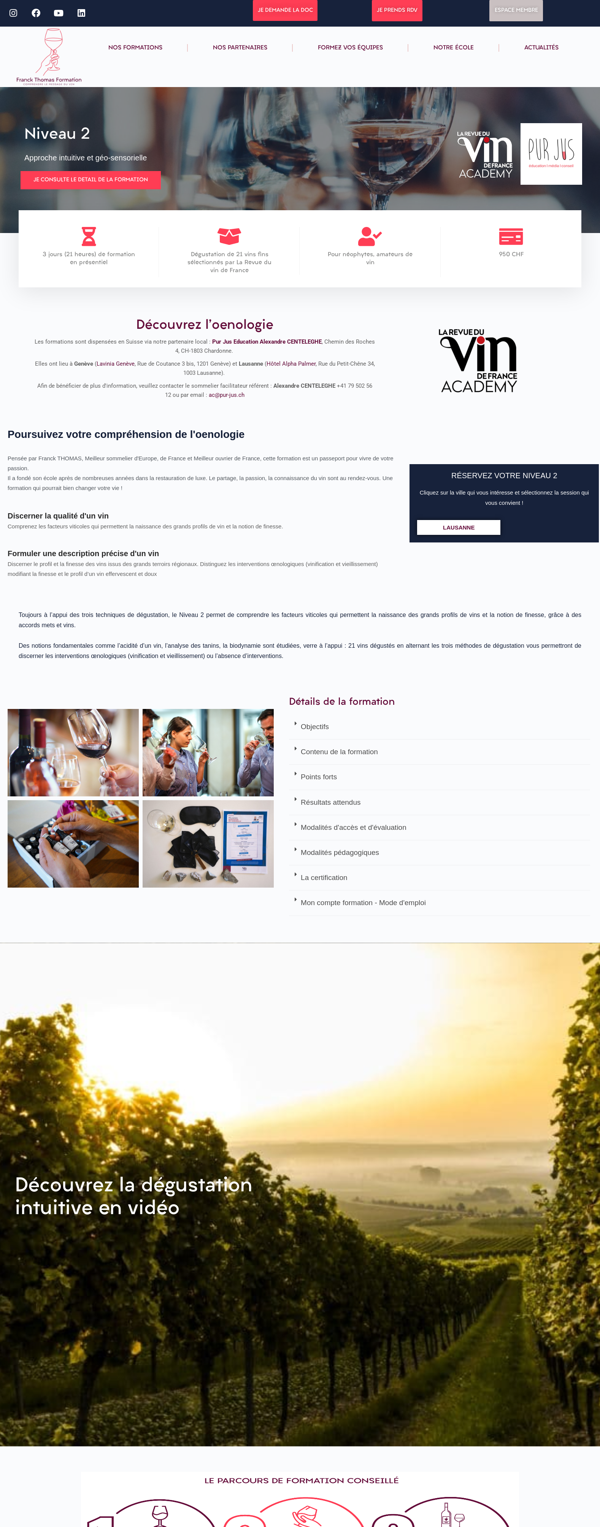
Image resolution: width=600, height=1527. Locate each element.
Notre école (453, 48)
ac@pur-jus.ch (226, 396)
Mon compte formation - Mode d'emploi (363, 901)
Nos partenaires (240, 48)
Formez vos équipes (350, 48)
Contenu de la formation (339, 750)
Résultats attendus (330, 800)
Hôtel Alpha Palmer (291, 365)
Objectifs (315, 725)
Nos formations (135, 48)
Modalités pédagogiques (340, 851)
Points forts (319, 775)
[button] (439, 725)
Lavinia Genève (116, 365)
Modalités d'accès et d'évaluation (353, 826)
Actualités (541, 48)
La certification (324, 876)
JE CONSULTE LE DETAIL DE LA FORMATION (91, 179)
